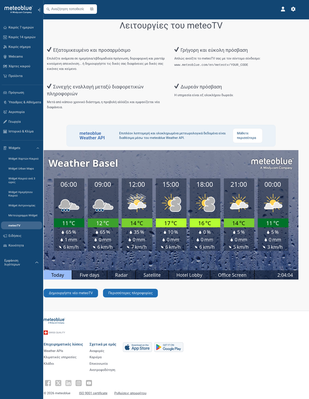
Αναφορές (102, 347)
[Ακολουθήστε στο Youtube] (93, 381)
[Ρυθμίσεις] (298, 9)
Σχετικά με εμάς (108, 340)
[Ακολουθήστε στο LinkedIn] (73, 381)
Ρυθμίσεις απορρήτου (135, 391)
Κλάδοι (54, 361)
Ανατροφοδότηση (107, 369)
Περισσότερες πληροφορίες (135, 293)
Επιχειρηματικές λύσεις (68, 340)
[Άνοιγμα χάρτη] (97, 9)
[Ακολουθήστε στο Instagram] (83, 381)
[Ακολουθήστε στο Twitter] (63, 381)
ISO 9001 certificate (98, 391)
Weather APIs (58, 347)
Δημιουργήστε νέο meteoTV (76, 293)
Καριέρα (101, 354)
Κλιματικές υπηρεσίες (65, 354)
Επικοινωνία (104, 361)
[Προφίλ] (288, 9)
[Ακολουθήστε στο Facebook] (53, 381)
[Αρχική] (17, 9)
